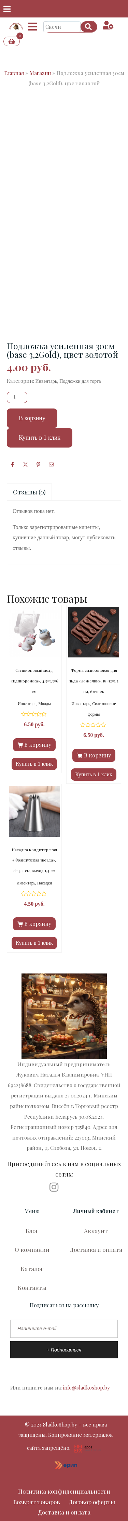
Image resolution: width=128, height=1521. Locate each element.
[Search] (89, 26)
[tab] (29, 492)
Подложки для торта (80, 381)
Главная (14, 73)
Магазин (40, 73)
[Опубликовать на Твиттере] (25, 464)
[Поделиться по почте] (51, 464)
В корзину (32, 418)
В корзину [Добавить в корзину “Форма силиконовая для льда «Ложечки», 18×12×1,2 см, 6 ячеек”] (97, 755)
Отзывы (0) (29, 492)
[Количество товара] (17, 397)
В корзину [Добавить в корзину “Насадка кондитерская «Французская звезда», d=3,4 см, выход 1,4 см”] (37, 923)
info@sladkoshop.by (86, 1387)
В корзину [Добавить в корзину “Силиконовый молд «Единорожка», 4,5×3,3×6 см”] (37, 744)
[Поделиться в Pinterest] (38, 464)
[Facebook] (12, 464)
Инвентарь (46, 381)
